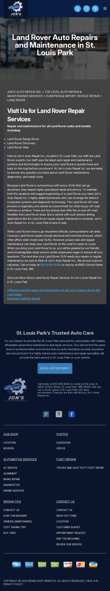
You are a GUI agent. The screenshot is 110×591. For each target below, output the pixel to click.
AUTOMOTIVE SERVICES (20, 459)
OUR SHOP (10, 434)
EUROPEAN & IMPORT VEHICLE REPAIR (72, 96)
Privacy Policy (13, 584)
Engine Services (13, 490)
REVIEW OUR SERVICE (69, 544)
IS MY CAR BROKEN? (15, 515)
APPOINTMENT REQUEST (71, 532)
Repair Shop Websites (42, 580)
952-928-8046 (50, 264)
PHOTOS (62, 434)
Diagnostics (11, 484)
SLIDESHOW (63, 442)
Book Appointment (54, 373)
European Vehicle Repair (24, 298)
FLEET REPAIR (66, 459)
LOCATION (9, 442)
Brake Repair (11, 479)
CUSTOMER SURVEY (68, 527)
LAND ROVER (16, 100)
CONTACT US (11, 510)
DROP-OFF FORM (66, 515)
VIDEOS (60, 448)
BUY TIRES (9, 532)
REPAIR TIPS (12, 501)
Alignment (10, 473)
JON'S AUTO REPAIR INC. (24, 92)
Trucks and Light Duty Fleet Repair (80, 467)
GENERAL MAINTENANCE (17, 521)
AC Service (10, 467)
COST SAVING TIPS (14, 527)
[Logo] (15, 9)
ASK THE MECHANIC (68, 538)
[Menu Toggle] (105, 8)
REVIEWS (8, 448)
